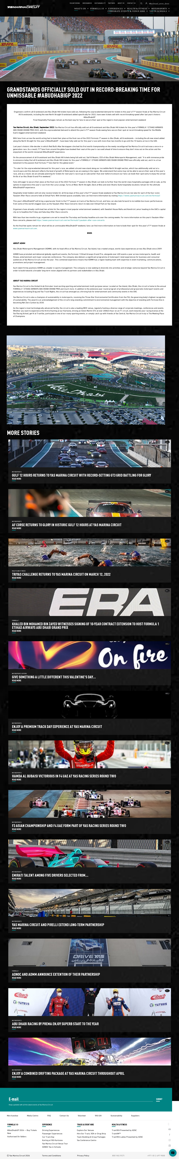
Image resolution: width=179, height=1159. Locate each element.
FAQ (49, 1115)
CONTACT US (131, 3)
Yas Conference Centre (86, 1140)
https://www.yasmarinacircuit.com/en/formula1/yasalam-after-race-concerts (70, 220)
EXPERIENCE (47, 1124)
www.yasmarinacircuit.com (25, 228)
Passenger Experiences (52, 1133)
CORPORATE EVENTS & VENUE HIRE (127, 11)
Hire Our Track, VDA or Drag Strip (91, 1133)
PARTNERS (111, 3)
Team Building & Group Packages (91, 1136)
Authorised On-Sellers (16, 1136)
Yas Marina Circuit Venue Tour (55, 1143)
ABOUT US (121, 3)
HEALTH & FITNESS (119, 1124)
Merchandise (12, 1115)
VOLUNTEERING (75, 3)
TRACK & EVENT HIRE (85, 1124)
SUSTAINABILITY (100, 3)
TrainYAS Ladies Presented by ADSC (127, 1136)
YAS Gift (98, 1115)
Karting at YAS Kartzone (52, 1140)
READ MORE (16, 479)
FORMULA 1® (97, 9)
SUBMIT (159, 1099)
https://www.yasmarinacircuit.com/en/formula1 (139, 195)
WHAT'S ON (80, 9)
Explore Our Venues (85, 1130)
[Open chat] (173, 1153)
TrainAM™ (116, 1133)
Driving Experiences (51, 1130)
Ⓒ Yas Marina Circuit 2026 (18, 1155)
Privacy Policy (83, 1155)
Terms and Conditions (51, 1155)
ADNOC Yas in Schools (51, 1146)
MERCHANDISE (87, 3)
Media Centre (32, 1115)
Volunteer (82, 1115)
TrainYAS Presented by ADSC (124, 1130)
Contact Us (64, 1115)
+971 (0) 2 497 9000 (156, 1155)
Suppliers (135, 1115)
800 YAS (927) (118, 1155)
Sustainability (116, 1115)
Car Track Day (48, 1136)
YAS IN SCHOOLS (158, 11)
